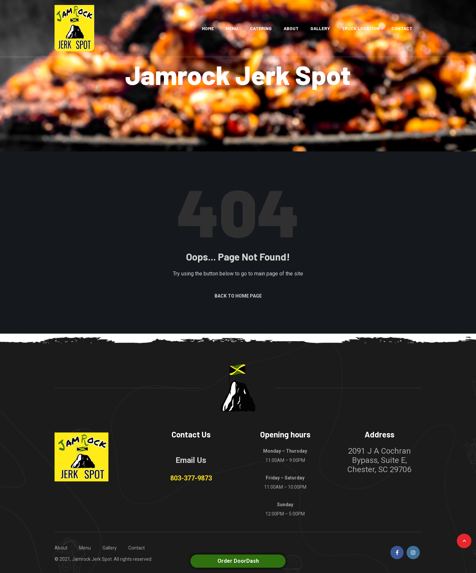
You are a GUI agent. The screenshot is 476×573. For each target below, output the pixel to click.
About (291, 28)
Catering (261, 28)
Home (208, 28)
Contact (401, 28)
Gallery (320, 28)
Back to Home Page (238, 296)
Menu (232, 28)
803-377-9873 (191, 478)
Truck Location (360, 28)
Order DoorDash (238, 561)
